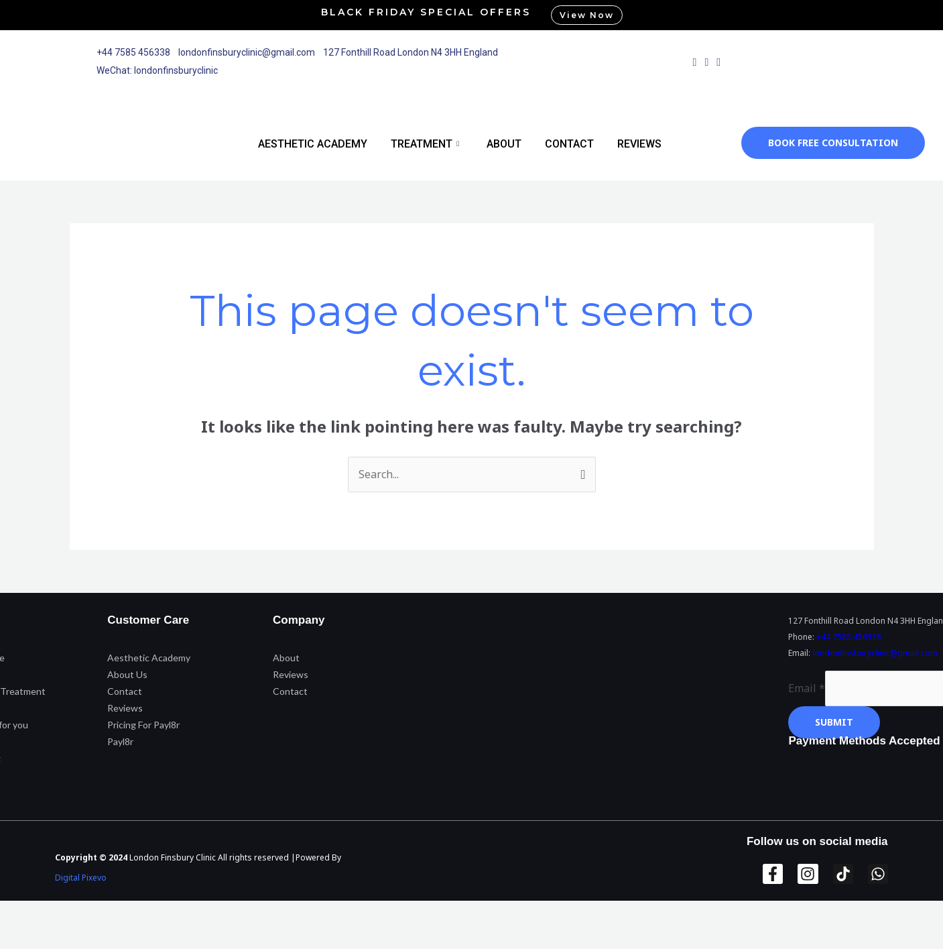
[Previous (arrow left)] (27, 937)
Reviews (639, 143)
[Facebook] (695, 61)
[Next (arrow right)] (83, 937)
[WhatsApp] (718, 61)
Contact (569, 143)
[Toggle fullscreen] (83, 913)
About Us (127, 674)
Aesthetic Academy (312, 143)
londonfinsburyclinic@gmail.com (875, 653)
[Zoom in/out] (27, 913)
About (504, 143)
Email (806, 688)
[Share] (139, 913)
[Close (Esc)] (196, 913)
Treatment (425, 144)
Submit (834, 722)
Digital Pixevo (81, 877)
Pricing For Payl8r (143, 724)
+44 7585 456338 (848, 637)
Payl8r (120, 741)
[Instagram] (706, 61)
